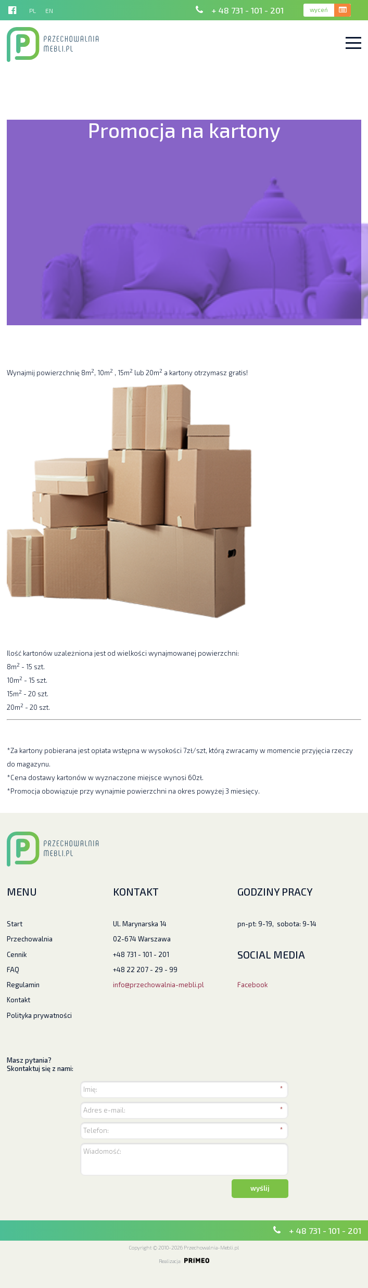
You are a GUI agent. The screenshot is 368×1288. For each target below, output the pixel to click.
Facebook (252, 984)
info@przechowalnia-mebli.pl (158, 984)
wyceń (319, 9)
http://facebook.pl (12, 10)
